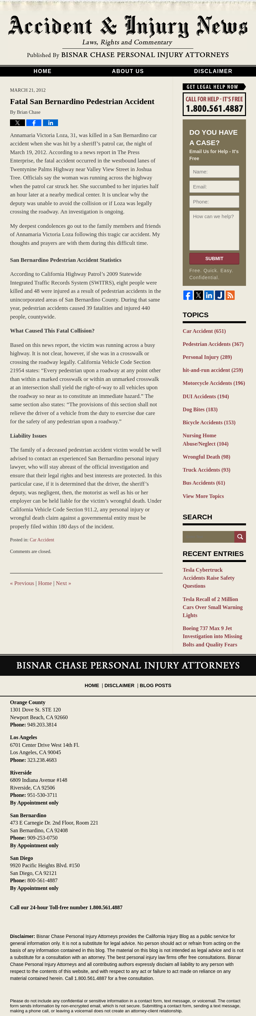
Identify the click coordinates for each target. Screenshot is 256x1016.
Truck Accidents (205, 463)
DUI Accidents (204, 393)
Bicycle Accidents (207, 418)
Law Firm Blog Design (214, 995)
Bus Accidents (202, 476)
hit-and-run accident (211, 368)
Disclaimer (213, 71)
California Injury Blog (128, 37)
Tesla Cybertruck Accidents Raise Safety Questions (212, 565)
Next (63, 583)
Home (43, 71)
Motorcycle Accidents (212, 381)
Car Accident (42, 539)
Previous (22, 583)
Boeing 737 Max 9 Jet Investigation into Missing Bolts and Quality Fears (210, 609)
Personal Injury (206, 356)
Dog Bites (199, 406)
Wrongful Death (205, 451)
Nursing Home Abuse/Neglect (214, 434)
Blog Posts (154, 654)
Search (240, 529)
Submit (214, 258)
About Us (128, 71)
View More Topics (202, 488)
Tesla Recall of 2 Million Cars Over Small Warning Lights (214, 585)
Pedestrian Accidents (211, 343)
